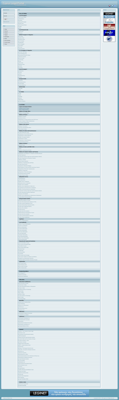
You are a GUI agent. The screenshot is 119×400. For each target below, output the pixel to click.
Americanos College (22, 284)
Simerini (20, 20)
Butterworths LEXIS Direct (24, 343)
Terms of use (10, 398)
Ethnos (20, 73)
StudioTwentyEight (22, 385)
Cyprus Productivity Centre (24, 132)
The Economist (22, 48)
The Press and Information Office (25, 127)
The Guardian (21, 40)
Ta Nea (20, 72)
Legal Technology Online (23, 378)
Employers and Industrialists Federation (26, 258)
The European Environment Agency (25, 363)
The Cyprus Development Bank (25, 244)
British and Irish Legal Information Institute (27, 337)
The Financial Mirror (23, 24)
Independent (21, 42)
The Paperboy (21, 377)
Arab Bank (21, 253)
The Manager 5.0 (22, 273)
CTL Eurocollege (22, 298)
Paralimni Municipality (23, 234)
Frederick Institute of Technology (25, 289)
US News (21, 67)
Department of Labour (23, 138)
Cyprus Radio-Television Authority (25, 196)
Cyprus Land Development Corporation (26, 215)
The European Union (23, 264)
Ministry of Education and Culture (25, 150)
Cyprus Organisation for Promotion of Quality (27, 158)
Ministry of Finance (22, 116)
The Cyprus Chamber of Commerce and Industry (28, 256)
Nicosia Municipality (23, 227)
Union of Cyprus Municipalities (25, 224)
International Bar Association (24, 319)
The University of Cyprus (23, 283)
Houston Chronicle (22, 56)
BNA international (22, 335)
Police (20, 148)
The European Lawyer (23, 365)
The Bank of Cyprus (22, 245)
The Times (21, 36)
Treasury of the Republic (23, 193)
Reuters (20, 98)
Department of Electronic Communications (27, 168)
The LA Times (21, 58)
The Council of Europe (23, 266)
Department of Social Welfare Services (26, 133)
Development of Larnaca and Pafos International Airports (29, 167)
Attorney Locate (22, 332)
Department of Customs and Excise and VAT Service (28, 119)
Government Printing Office (24, 122)
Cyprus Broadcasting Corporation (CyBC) (26, 204)
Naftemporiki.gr (22, 75)
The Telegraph (21, 44)
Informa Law (21, 351)
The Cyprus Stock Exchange (24, 255)
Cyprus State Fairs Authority (24, 214)
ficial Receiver (39, 153)
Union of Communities (23, 225)
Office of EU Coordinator (23, 184)
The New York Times (23, 52)
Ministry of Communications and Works (26, 162)
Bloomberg (21, 99)
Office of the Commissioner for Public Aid (26, 186)
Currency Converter (22, 341)
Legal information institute (24, 358)
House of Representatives (23, 220)
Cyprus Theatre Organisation (24, 217)
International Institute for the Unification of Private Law (29, 355)
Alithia (20, 26)
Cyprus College (22, 287)
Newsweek (21, 62)
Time (20, 61)
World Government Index (23, 372)
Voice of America (22, 101)
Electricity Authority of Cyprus (24, 200)
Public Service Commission (24, 181)
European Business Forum (24, 325)
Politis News (21, 23)
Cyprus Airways (22, 209)
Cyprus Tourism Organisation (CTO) (25, 203)
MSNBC (20, 96)
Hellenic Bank (21, 248)
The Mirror (21, 45)
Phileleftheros (21, 18)
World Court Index (22, 371)
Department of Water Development (25, 171)
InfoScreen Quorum (22, 274)
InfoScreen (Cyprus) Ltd (23, 383)
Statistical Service (22, 117)
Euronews (21, 80)
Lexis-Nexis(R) (22, 360)
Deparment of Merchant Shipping (25, 165)
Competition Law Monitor (24, 314)
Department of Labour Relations (25, 140)
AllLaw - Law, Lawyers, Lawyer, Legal (26, 331)
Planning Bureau (22, 178)
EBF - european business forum (24, 345)
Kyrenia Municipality (23, 239)
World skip (21, 374)
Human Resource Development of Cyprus (26, 212)
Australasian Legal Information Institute (26, 334)
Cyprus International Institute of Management (27, 286)
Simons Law (21, 306)
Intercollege (21, 290)
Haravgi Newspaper (22, 21)
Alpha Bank (21, 250)
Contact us (5, 398)
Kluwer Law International (23, 305)
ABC (20, 94)
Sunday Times (21, 37)
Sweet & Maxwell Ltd (23, 308)
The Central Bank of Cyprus (24, 242)
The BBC (21, 88)
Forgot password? (6, 21)
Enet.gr (20, 77)
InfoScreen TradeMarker (23, 276)
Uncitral (20, 366)
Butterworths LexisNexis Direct (25, 302)
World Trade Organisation (23, 375)
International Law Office (23, 354)
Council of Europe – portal (24, 340)
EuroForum (21, 346)
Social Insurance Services (23, 141)
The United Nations (22, 263)
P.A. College (21, 292)
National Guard (22, 145)
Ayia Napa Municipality (23, 236)
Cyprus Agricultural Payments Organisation (27, 192)
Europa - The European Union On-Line (26, 348)
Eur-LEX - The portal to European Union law (27, 349)
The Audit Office (22, 179)
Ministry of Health (22, 159)
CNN (20, 93)
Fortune (20, 65)
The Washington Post (23, 53)
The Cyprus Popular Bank (23, 247)
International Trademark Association (25, 313)
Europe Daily (21, 83)
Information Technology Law (24, 318)
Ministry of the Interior (23, 125)
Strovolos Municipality (23, 231)
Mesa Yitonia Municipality (24, 237)
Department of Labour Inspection (25, 135)
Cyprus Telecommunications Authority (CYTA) (27, 201)
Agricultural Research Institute (24, 173)
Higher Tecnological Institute (24, 137)
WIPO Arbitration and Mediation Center (26, 369)
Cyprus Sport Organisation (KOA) (25, 206)
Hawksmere (21, 321)
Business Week (22, 64)
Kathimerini (21, 70)
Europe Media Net (22, 85)
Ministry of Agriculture (23, 170)
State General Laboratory (23, 161)
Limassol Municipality (23, 228)
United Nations (22, 368)
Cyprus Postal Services (23, 164)
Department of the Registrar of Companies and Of (28, 153)
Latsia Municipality (22, 233)
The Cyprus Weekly (22, 17)
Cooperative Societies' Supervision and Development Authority (30, 156)
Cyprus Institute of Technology (24, 295)
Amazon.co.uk (21, 309)
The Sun (20, 47)
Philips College (22, 294)
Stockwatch (21, 31)
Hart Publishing (22, 303)
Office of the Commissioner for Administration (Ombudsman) (30, 195)
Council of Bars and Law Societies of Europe (27, 338)
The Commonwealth (22, 267)
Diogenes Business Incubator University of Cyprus (28, 259)
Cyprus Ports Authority (23, 207)
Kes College (21, 297)
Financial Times (22, 39)
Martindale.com (22, 361)
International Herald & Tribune (24, 55)
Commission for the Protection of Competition (27, 187)
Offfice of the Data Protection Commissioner (27, 189)
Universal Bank (22, 252)
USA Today (21, 59)
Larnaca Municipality (23, 230)
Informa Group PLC (22, 352)
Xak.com (20, 32)
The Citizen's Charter (23, 129)
